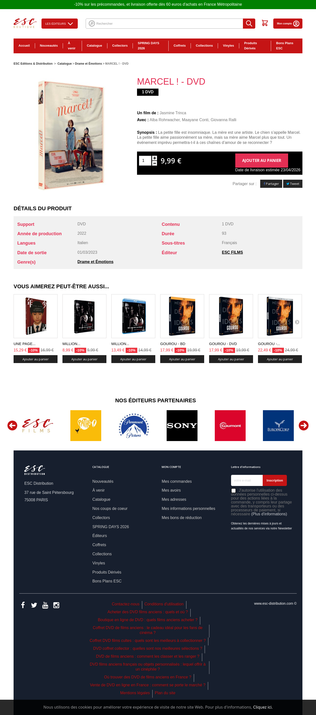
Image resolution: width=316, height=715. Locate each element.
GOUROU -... (269, 344)
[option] (38, 425)
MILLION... (71, 344)
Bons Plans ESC (284, 45)
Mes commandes (177, 481)
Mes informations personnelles (188, 508)
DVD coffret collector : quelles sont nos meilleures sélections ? (147, 648)
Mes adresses (174, 499)
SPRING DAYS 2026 (148, 45)
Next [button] (304, 425)
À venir (72, 45)
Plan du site (165, 693)
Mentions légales (135, 693)
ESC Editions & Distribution (33, 63)
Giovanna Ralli (223, 120)
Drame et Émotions (96, 262)
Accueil (24, 45)
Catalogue (94, 45)
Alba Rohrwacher (165, 120)
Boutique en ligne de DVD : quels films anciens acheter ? (148, 620)
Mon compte (288, 23)
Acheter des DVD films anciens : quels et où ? (148, 612)
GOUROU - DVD (223, 344)
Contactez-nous (125, 604)
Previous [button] (12, 425)
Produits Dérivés (250, 45)
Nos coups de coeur (109, 508)
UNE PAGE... (25, 344)
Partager (271, 183)
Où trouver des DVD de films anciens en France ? (147, 677)
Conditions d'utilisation (164, 604)
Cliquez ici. (263, 707)
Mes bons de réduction (182, 518)
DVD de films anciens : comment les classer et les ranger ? (147, 656)
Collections (204, 45)
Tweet (292, 183)
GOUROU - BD (172, 344)
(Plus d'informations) (269, 514)
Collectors (120, 45)
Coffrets (180, 45)
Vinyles (228, 45)
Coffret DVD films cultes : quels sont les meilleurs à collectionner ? (148, 640)
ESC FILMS (232, 252)
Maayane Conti (195, 120)
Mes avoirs (171, 490)
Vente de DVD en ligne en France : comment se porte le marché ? (147, 685)
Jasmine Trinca (173, 113)
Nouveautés (49, 45)
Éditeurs (99, 536)
